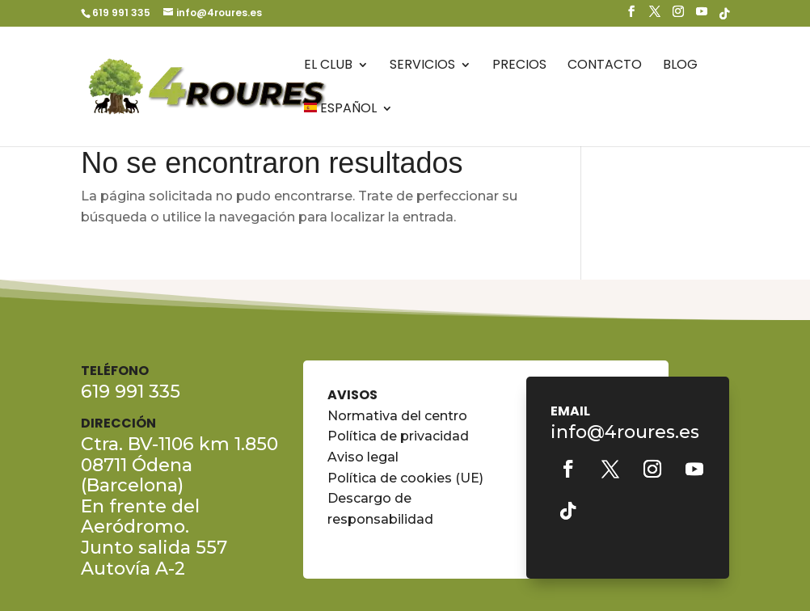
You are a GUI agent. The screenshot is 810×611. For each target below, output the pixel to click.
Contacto (604, 66)
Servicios (422, 66)
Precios (519, 66)
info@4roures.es (625, 432)
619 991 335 (121, 12)
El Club (328, 66)
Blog (680, 66)
